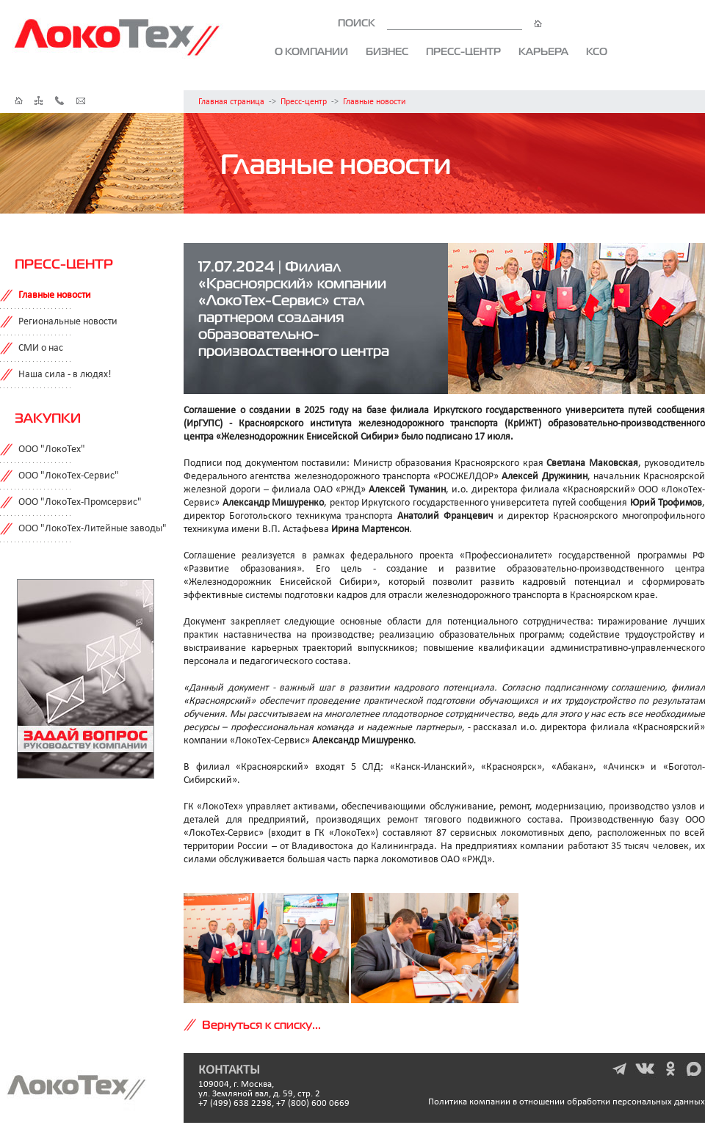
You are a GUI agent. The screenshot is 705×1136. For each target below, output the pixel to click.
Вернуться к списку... (261, 1024)
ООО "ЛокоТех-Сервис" (68, 475)
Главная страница (231, 102)
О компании (311, 51)
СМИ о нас (40, 348)
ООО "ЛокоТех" (51, 449)
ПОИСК (440, 23)
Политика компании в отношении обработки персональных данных (566, 1102)
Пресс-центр (463, 51)
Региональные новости (68, 321)
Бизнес (387, 51)
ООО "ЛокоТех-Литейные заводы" (92, 528)
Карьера (543, 51)
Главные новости (374, 102)
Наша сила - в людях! (65, 374)
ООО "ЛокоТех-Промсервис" (80, 502)
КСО (596, 51)
